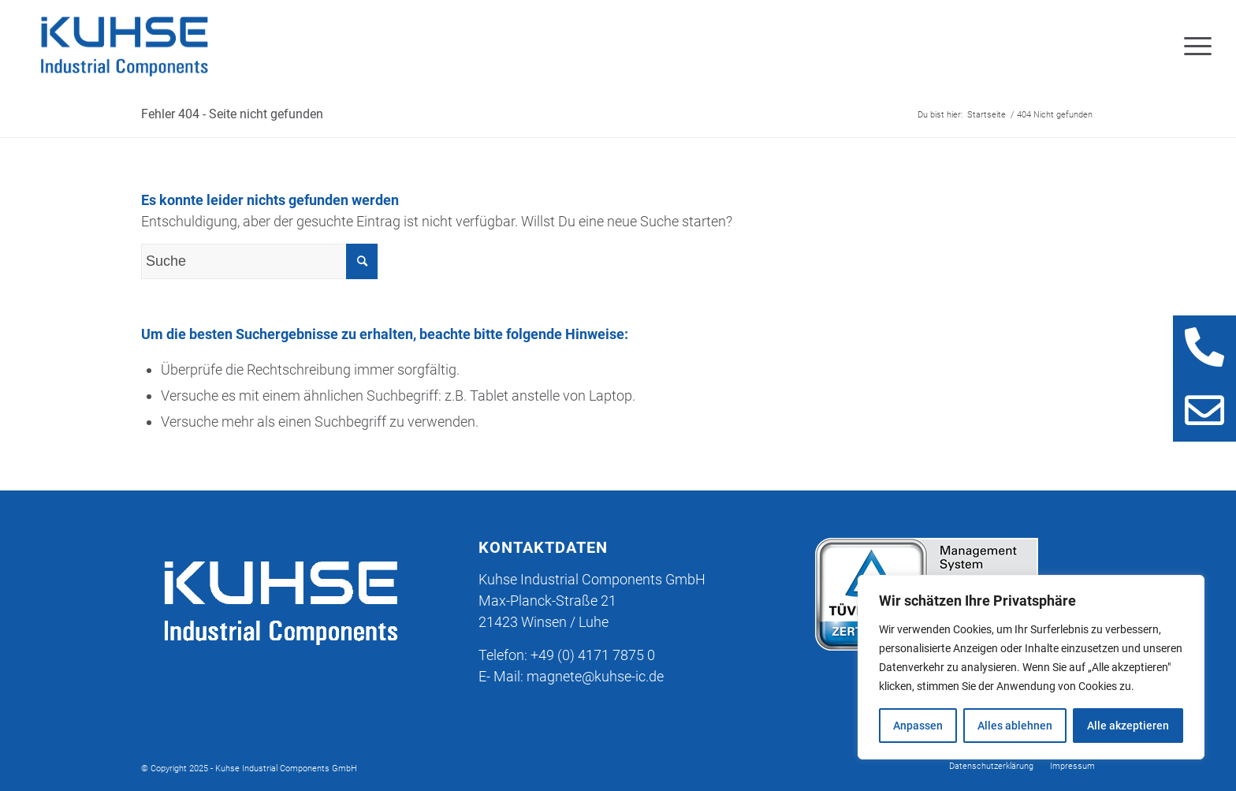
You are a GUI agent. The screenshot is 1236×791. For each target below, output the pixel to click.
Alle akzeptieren (1128, 725)
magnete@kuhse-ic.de (595, 676)
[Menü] (1193, 46)
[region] (1031, 667)
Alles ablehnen (1014, 725)
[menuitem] (1193, 46)
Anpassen (918, 725)
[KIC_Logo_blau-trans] (124, 46)
